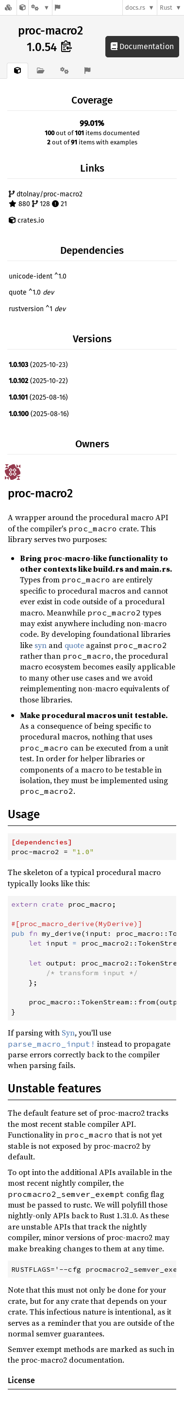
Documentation (142, 46)
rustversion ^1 (37, 309)
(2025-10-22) (38, 381)
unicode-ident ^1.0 (38, 276)
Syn (68, 1032)
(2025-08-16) (38, 397)
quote (74, 645)
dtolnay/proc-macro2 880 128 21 (46, 199)
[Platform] (40, 7)
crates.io (26, 220)
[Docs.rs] (8, 7)
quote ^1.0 (31, 292)
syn (40, 645)
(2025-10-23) (38, 365)
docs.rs (135, 7)
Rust (166, 7)
